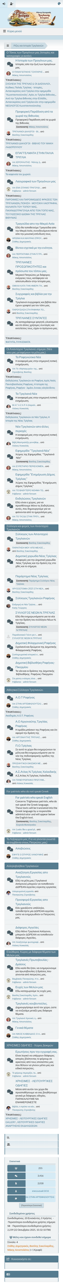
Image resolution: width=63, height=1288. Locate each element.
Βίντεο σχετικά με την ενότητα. (34, 247)
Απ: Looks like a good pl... (24, 829)
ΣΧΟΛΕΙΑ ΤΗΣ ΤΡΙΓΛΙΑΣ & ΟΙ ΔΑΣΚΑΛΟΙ (28, 83)
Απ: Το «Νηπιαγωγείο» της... (25, 368)
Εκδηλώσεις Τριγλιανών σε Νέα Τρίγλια (26, 417)
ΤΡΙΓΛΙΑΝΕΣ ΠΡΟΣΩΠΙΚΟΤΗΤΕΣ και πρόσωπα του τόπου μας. (31, 266)
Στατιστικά (14, 1161)
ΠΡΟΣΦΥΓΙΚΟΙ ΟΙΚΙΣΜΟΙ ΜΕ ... (27, 763)
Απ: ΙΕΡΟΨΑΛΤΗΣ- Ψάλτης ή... (26, 162)
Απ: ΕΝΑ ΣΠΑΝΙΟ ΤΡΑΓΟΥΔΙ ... (27, 187)
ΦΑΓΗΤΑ (10, 341)
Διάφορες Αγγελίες (27, 927)
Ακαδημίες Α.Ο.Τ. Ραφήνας (20, 715)
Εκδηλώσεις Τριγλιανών (30, 498)
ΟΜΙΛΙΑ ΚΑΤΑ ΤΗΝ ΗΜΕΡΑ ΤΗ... (27, 285)
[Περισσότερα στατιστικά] (31, 1205)
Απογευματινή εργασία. (23, 891)
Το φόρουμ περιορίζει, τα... (24, 1072)
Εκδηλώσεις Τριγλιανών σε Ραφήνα (24, 380)
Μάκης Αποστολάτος (22, 75)
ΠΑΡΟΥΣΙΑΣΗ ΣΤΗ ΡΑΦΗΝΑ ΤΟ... (28, 309)
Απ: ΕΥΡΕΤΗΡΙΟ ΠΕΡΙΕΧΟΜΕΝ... (28, 466)
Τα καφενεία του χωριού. (18, 174)
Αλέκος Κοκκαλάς (20, 408)
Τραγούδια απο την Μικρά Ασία (34, 223)
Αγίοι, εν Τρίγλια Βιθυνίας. (42, 94)
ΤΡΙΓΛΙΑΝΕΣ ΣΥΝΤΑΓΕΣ (31, 318)
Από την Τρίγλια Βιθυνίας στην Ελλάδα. (26, 98)
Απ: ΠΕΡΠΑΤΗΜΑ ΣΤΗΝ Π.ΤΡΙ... (27, 254)
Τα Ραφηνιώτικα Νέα (28, 357)
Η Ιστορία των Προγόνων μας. (34, 60)
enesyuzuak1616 (40, 1191)
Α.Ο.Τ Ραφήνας (25, 697)
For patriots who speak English (33, 797)
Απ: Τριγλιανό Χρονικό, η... (24, 1018)
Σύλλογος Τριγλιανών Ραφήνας (35, 598)
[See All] (8, 45)
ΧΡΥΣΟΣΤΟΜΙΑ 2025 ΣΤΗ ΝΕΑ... (28, 588)
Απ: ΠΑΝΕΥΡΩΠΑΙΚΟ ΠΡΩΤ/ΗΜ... (28, 779)
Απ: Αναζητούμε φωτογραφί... (26, 942)
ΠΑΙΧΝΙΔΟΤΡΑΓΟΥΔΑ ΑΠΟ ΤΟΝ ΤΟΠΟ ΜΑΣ (30, 210)
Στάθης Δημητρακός (21, 241)
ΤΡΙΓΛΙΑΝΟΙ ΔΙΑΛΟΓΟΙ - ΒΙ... (26, 131)
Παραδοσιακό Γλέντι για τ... (24, 634)
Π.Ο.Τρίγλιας (23, 745)
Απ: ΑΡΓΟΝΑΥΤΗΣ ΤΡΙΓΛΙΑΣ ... (27, 737)
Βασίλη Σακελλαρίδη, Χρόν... (25, 995)
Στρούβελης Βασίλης (22, 372)
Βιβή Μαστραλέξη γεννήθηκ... (26, 442)
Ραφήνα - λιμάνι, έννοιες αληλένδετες (35, 387)
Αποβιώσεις (23, 848)
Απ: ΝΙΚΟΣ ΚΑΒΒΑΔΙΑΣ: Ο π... (26, 1033)
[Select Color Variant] (59, 4)
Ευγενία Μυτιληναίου (26, 824)
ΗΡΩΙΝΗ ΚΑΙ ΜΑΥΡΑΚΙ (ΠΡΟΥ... (27, 238)
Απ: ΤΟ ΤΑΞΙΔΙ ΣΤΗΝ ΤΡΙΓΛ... (26, 516)
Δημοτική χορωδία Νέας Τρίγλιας (36, 556)
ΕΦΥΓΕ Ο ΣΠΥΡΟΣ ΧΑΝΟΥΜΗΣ (28, 854)
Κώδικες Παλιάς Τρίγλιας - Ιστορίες (24, 87)
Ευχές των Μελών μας (29, 987)
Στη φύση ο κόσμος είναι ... (24, 678)
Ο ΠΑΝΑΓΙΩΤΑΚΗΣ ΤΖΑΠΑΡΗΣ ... (28, 71)
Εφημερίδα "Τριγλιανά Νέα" (32, 450)
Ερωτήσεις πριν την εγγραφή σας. (36, 1051)
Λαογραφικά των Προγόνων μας (35, 181)
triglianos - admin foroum (24, 190)
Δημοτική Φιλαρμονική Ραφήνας (35, 643)
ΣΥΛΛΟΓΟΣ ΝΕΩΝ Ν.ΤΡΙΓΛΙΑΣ (35, 612)
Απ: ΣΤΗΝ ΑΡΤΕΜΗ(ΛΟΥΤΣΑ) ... (27, 703)
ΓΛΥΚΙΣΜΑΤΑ (23, 341)
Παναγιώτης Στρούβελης (23, 894)
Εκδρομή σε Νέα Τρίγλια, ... (25, 604)
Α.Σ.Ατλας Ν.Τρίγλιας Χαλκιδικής (35, 771)
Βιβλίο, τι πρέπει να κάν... (23, 1106)
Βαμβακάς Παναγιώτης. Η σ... (26, 978)
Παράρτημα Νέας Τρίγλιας (31, 576)
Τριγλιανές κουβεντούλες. (31, 1003)
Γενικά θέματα (24, 1027)
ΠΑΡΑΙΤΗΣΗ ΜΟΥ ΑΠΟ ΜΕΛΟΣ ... (28, 547)
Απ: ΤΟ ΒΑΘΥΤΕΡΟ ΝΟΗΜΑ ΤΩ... (28, 490)
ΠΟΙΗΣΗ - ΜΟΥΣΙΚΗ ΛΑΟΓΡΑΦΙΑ (39, 203)
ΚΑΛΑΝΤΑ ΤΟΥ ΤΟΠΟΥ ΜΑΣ (21, 206)
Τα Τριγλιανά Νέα (26, 393)
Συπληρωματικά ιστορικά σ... (25, 654)
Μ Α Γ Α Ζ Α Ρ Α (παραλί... (24, 405)
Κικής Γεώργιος (19, 607)
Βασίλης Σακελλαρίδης (23, 134)
